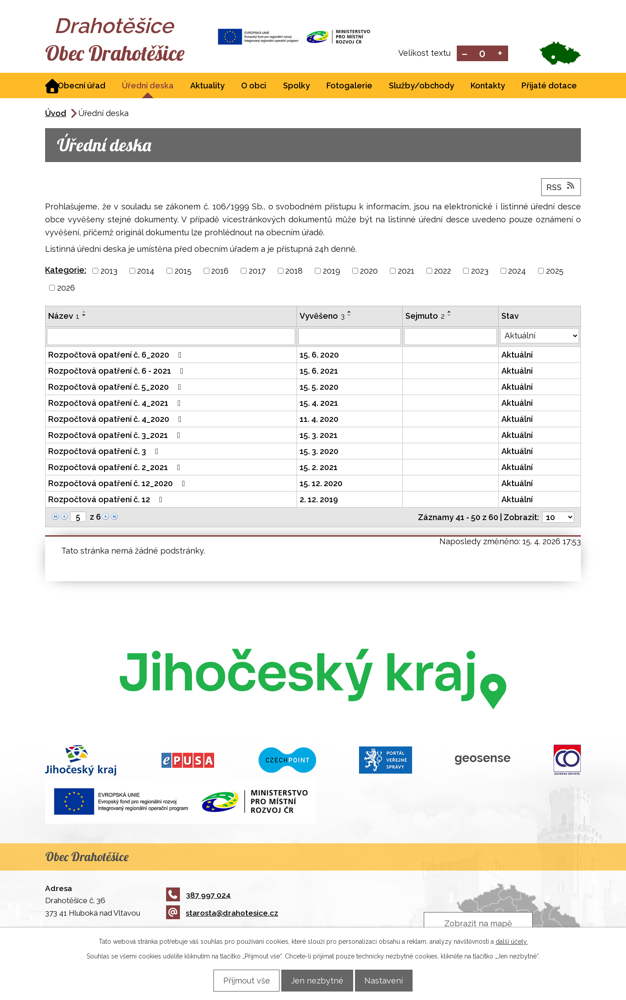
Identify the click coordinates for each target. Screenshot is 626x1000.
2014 (145, 271)
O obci (253, 86)
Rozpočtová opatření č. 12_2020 (118, 484)
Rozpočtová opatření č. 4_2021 (116, 403)
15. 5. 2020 (319, 387)
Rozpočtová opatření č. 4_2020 (116, 420)
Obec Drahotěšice (124, 53)
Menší (464, 54)
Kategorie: (65, 270)
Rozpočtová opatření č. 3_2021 (116, 436)
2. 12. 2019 (319, 500)
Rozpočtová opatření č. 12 (107, 500)
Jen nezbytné (317, 980)
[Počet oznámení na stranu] (558, 518)
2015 (183, 271)
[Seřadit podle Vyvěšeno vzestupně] (350, 312)
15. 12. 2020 (321, 484)
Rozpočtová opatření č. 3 (105, 452)
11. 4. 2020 (319, 420)
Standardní (482, 54)
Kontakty (488, 86)
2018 (294, 271)
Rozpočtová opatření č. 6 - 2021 (117, 371)
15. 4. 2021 (319, 403)
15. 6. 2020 (319, 355)
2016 (220, 271)
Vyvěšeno (322, 316)
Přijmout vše (240, 980)
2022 (442, 271)
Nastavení (389, 980)
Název (63, 316)
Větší (500, 54)
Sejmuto (425, 316)
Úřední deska (148, 86)
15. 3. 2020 (319, 452)
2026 (66, 288)
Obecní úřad (81, 86)
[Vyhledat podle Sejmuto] (450, 337)
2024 (517, 271)
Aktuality (207, 86)
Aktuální (517, 355)
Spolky (296, 86)
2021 (406, 271)
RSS (561, 187)
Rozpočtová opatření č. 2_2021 (116, 468)
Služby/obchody (421, 86)
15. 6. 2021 (319, 371)
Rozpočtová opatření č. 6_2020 (116, 355)
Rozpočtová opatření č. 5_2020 (116, 387)
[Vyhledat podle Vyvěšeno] (349, 337)
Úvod (55, 114)
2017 (257, 271)
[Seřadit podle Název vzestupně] (84, 312)
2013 (108, 271)
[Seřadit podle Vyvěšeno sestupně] (350, 316)
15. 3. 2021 (319, 436)
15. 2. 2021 (319, 468)
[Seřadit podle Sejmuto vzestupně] (450, 312)
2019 (331, 271)
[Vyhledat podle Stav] (539, 336)
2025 (554, 271)
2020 (369, 271)
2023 (479, 271)
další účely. (512, 941)
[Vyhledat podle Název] (171, 337)
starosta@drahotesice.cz (222, 913)
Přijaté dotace (549, 86)
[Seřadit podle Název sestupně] (84, 316)
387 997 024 (198, 895)
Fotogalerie (349, 86)
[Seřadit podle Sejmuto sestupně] (450, 316)
